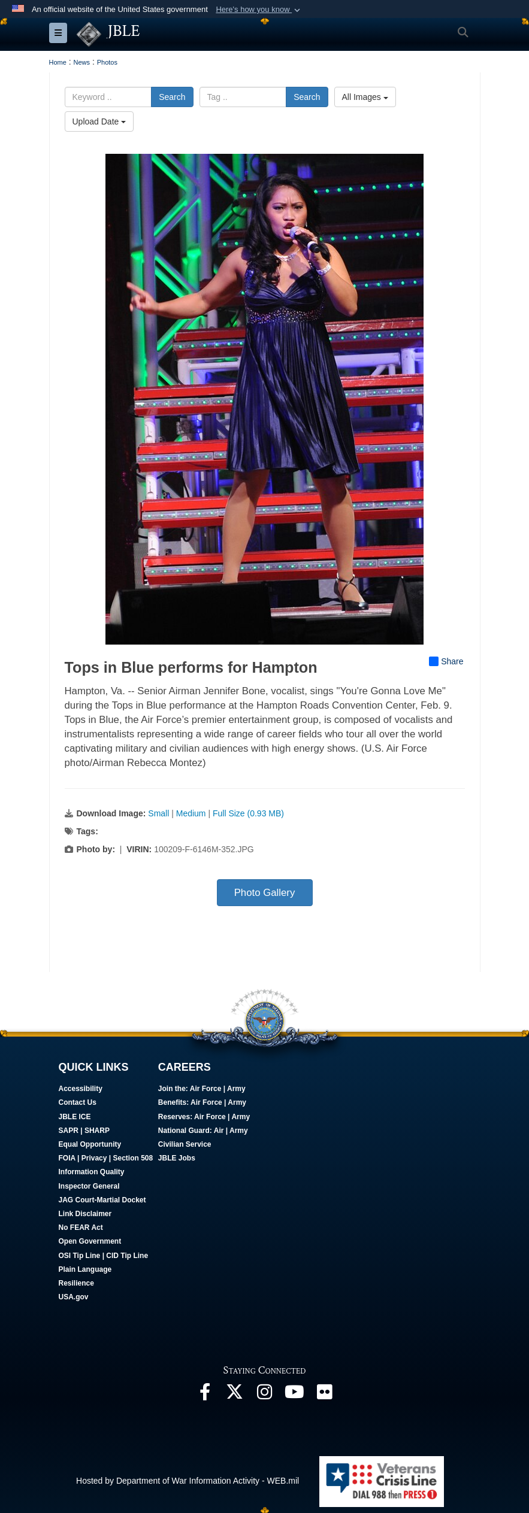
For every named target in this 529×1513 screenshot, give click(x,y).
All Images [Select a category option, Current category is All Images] (365, 97)
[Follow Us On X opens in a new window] (235, 1395)
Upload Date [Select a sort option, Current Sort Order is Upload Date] (99, 121)
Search (172, 97)
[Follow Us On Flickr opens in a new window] (325, 1395)
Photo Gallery (264, 892)
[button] (259, 10)
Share (446, 661)
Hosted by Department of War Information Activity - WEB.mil (187, 1480)
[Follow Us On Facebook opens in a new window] (205, 1395)
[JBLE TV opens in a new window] (295, 1395)
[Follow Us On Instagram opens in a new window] (265, 1395)
